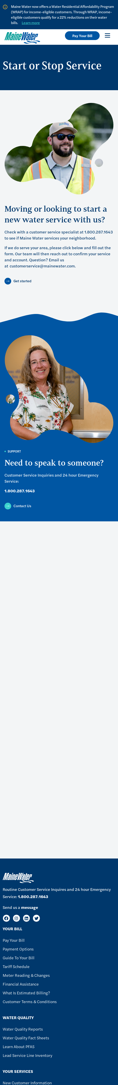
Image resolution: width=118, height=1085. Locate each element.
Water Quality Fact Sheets (26, 1037)
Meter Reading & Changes (26, 975)
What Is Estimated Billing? (26, 992)
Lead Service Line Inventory (27, 1055)
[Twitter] (36, 918)
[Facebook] (6, 918)
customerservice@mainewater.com (42, 266)
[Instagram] (16, 918)
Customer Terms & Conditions (30, 1001)
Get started (22, 281)
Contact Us (22, 506)
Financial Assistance (21, 984)
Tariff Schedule (16, 966)
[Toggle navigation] (107, 35)
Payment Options (18, 949)
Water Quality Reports (23, 1029)
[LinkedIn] (26, 918)
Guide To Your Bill (18, 957)
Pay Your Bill (82, 35)
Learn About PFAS (18, 1046)
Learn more (31, 22)
